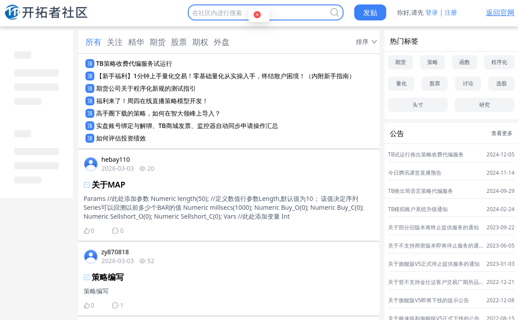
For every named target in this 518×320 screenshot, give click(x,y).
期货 (400, 62)
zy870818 (115, 252)
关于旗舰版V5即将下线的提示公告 (428, 300)
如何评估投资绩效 (121, 138)
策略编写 (108, 277)
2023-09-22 (500, 227)
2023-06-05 (500, 245)
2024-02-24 (500, 209)
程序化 (499, 62)
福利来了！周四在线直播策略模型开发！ (152, 100)
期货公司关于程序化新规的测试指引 (146, 88)
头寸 (418, 104)
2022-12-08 (500, 300)
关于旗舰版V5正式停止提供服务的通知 (434, 264)
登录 (431, 12)
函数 (464, 62)
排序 (362, 41)
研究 (484, 104)
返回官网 (500, 12)
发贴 (370, 12)
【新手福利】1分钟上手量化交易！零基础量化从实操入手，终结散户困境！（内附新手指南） (225, 76)
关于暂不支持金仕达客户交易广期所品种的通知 (433, 282)
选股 (501, 83)
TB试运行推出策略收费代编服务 (426, 154)
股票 (434, 83)
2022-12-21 (500, 282)
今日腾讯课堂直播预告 (414, 172)
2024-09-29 (500, 191)
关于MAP (108, 184)
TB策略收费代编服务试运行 (134, 63)
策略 (432, 62)
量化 (401, 83)
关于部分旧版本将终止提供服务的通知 (433, 227)
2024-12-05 (500, 154)
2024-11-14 (500, 172)
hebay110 (115, 159)
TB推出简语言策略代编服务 (420, 191)
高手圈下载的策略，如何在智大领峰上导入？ (158, 113)
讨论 (468, 83)
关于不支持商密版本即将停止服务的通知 (433, 245)
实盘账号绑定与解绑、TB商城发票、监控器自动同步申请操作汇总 (187, 125)
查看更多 (502, 133)
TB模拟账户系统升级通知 (418, 209)
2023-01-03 (500, 264)
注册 (451, 12)
